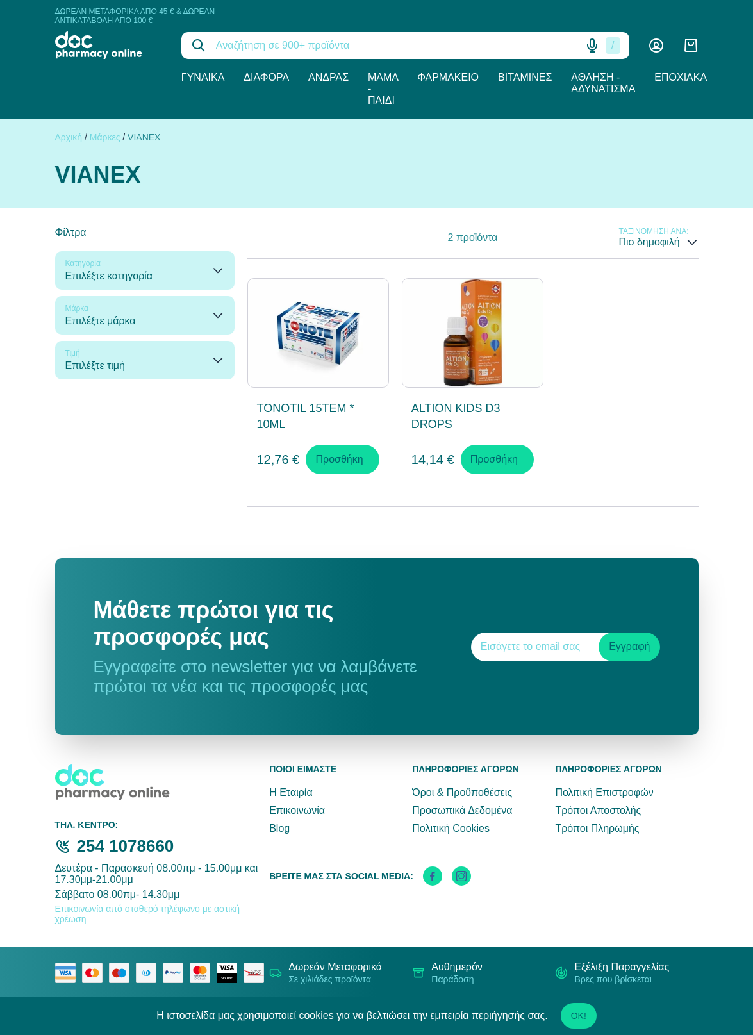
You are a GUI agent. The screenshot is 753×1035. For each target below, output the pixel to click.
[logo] (108, 45)
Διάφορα (266, 77)
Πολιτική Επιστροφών (604, 792)
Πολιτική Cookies (451, 828)
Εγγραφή (629, 646)
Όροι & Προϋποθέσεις (462, 792)
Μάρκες (105, 137)
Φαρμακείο (448, 77)
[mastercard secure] (203, 973)
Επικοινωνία (297, 810)
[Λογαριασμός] (656, 45)
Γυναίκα (203, 77)
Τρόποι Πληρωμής (597, 828)
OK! (578, 1016)
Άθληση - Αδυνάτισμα (603, 83)
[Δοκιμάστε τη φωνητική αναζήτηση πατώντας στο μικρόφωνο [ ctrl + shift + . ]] (592, 45)
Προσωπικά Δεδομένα (462, 810)
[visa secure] (230, 973)
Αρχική (69, 137)
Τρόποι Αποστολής (598, 810)
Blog (279, 828)
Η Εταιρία (290, 792)
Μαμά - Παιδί (383, 89)
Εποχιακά (680, 77)
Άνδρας (328, 77)
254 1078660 (125, 846)
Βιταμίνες (525, 77)
